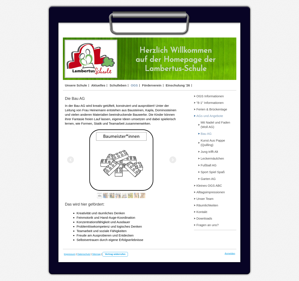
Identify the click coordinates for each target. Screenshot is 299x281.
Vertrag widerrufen (115, 254)
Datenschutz (83, 254)
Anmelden (230, 253)
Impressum (69, 254)
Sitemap (96, 254)
